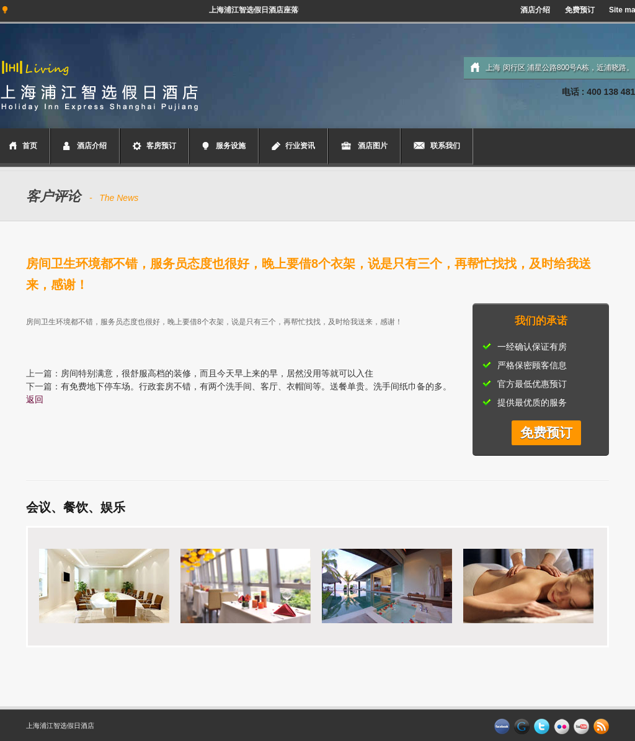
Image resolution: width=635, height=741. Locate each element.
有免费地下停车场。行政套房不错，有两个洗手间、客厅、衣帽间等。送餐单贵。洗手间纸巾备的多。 (256, 386)
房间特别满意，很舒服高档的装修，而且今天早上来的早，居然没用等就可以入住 (217, 373)
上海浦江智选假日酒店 (60, 725)
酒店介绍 (535, 10)
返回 (34, 399)
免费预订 (580, 10)
